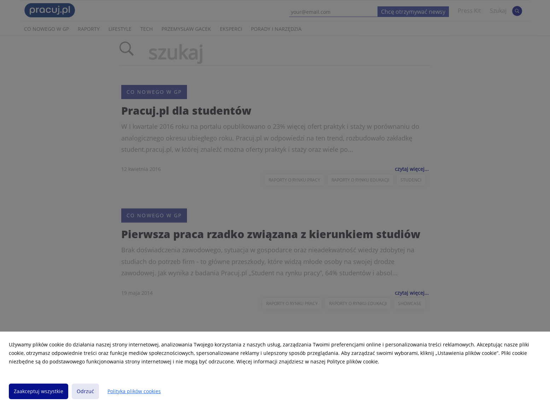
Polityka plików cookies (134, 391)
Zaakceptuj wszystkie (38, 391)
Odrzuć (85, 391)
